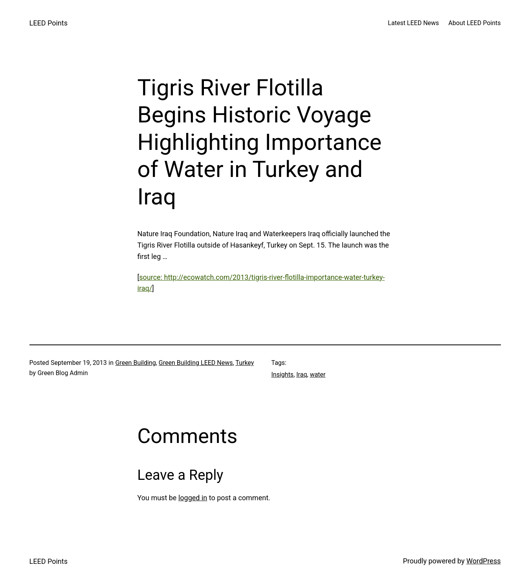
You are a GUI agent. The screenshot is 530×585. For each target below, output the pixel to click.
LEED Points (48, 23)
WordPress (483, 561)
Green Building (135, 362)
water (318, 374)
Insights (282, 374)
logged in (192, 498)
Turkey (244, 362)
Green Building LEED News (196, 362)
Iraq (301, 374)
